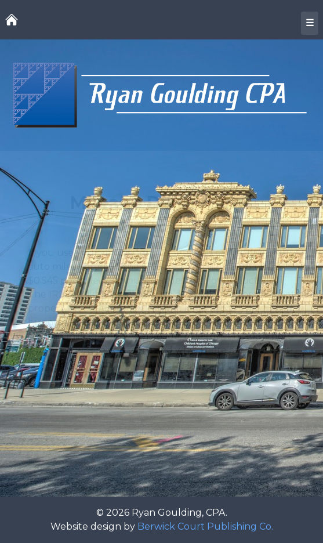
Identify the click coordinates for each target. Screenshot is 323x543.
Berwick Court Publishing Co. (205, 526)
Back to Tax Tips (161, 433)
